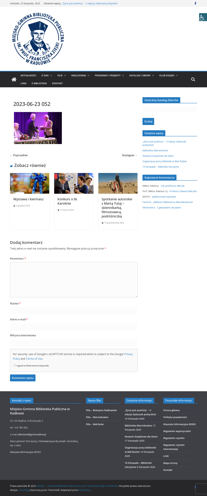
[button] (50, 75)
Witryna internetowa (23, 335)
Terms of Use (34, 358)
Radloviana (78, 75)
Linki (23, 83)
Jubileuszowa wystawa (164, 196)
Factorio (146, 202)
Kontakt (57, 83)
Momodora (148, 207)
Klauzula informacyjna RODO (25, 452)
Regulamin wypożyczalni (177, 431)
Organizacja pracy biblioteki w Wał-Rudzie (164, 161)
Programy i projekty (107, 75)
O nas (45, 75)
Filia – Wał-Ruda (95, 424)
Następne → (130, 155)
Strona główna (171, 410)
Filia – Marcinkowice (97, 417)
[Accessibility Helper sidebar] (203, 17)
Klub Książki (166, 75)
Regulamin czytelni (174, 438)
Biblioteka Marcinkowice (155, 150)
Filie (60, 75)
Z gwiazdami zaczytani (169, 207)
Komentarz (18, 258)
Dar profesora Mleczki (173, 185)
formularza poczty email (52, 441)
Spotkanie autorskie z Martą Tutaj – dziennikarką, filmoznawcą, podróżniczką (117, 207)
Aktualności (28, 75)
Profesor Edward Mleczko (183, 191)
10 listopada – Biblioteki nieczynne (160, 166)
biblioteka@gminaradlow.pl (32, 434)
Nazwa (15, 303)
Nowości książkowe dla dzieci (158, 155)
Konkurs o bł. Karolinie (67, 201)
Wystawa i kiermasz (28, 199)
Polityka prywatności (175, 417)
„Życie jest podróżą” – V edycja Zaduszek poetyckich (90, 3)
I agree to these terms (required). (31, 365)
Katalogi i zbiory (140, 75)
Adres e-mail (19, 319)
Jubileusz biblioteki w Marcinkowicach (173, 202)
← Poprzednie (19, 155)
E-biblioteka (39, 83)
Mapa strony (170, 463)
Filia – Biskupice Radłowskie (101, 410)
